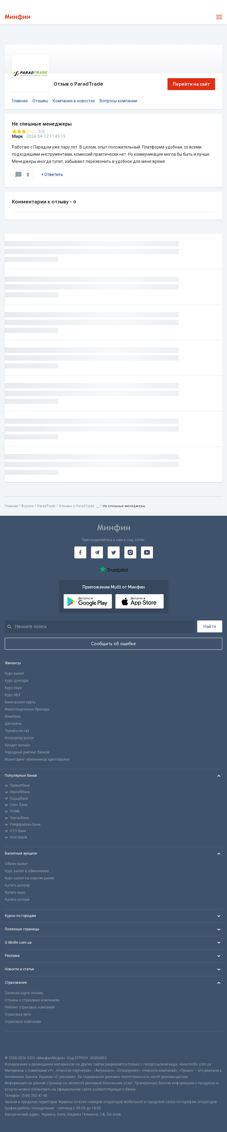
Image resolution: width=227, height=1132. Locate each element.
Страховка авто (18, 1014)
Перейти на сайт (191, 84)
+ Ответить (52, 174)
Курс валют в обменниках (27, 871)
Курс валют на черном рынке (29, 878)
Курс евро (13, 688)
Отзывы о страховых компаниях (32, 1000)
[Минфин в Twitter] (114, 552)
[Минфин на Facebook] (80, 552)
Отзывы (40, 100)
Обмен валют (16, 864)
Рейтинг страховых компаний (30, 1007)
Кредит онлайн (17, 745)
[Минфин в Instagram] (130, 552)
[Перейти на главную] (17, 17)
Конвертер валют (19, 738)
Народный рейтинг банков (27, 752)
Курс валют (14, 673)
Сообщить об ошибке (113, 643)
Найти (209, 626)
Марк (17, 136)
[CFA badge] (18, 1043)
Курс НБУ (13, 695)
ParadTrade (46, 506)
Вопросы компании (118, 100)
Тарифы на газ (17, 731)
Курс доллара (16, 681)
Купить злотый (17, 900)
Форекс (27, 506)
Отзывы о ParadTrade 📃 (79, 506)
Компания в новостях (74, 100)
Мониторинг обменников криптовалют (37, 759)
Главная (20, 100)
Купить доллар (17, 885)
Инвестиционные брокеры (27, 709)
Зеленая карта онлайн (24, 993)
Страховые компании (23, 1022)
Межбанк (13, 716)
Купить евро (15, 892)
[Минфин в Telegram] (97, 552)
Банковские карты (20, 702)
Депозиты (13, 724)
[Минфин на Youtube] (147, 552)
